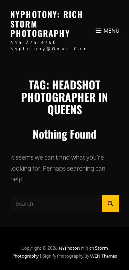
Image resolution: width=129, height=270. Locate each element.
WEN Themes (103, 256)
